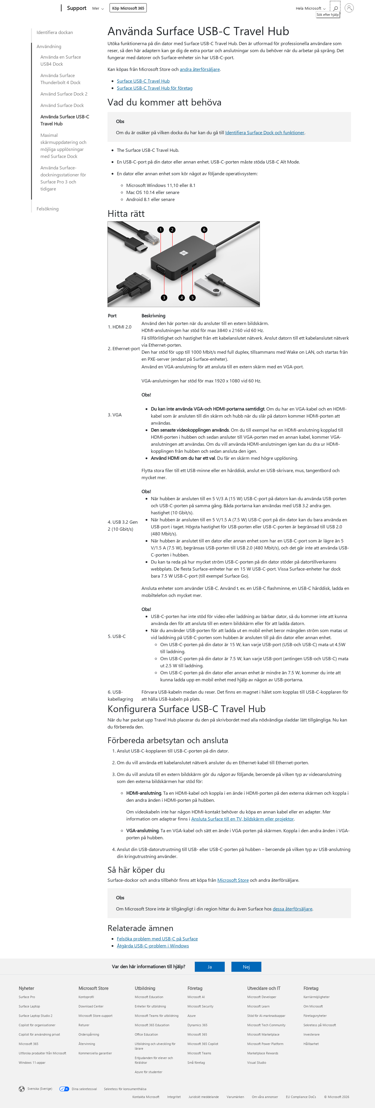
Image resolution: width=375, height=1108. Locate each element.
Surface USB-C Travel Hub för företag (154, 88)
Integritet (174, 1097)
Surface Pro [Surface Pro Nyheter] (27, 997)
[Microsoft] (39, 8)
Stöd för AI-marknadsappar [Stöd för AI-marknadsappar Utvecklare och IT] (266, 1015)
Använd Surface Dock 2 (64, 94)
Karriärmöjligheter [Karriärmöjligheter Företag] (317, 997)
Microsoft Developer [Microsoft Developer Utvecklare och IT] (261, 997)
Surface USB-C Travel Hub (143, 81)
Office (126, 8)
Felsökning (48, 208)
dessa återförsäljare (292, 909)
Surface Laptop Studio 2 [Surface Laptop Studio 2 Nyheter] (35, 1015)
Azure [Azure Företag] (192, 1015)
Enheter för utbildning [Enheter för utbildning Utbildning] (150, 1006)
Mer (194, 8)
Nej (246, 967)
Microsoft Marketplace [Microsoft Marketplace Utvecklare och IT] (263, 1034)
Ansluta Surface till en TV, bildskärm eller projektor (242, 819)
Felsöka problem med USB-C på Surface (157, 938)
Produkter (147, 8)
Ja (210, 967)
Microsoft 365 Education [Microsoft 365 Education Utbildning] (152, 1025)
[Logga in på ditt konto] (349, 8)
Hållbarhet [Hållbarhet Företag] (311, 1043)
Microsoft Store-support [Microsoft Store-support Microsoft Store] (95, 1015)
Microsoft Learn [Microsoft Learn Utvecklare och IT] (258, 1006)
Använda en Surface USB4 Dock (60, 60)
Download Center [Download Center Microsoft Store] (91, 1006)
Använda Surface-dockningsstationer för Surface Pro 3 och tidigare (63, 178)
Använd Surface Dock (62, 105)
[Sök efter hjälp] (335, 7)
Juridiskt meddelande (204, 1097)
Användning (49, 46)
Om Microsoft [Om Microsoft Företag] (313, 1006)
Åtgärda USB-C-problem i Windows (153, 945)
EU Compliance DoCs (301, 1097)
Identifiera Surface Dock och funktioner (264, 132)
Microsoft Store (233, 880)
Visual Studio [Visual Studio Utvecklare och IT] (256, 1062)
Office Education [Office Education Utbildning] (146, 1034)
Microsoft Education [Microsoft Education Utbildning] (149, 997)
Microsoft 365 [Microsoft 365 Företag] (197, 1034)
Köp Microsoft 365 (227, 8)
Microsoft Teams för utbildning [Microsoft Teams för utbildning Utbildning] (156, 1015)
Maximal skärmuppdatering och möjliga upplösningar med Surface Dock (63, 145)
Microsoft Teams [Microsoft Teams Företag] (199, 1053)
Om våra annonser (265, 1097)
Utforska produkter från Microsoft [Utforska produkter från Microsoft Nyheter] (42, 1053)
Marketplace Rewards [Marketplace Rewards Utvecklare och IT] (262, 1053)
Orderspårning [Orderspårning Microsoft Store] (89, 1034)
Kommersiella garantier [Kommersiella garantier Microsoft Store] (95, 1053)
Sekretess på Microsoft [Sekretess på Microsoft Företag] (320, 1025)
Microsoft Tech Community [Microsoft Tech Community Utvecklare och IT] (266, 1025)
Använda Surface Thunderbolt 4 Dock (60, 78)
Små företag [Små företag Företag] (196, 1062)
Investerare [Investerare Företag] (312, 1034)
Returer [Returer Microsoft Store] (84, 1025)
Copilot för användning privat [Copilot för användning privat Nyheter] (39, 1034)
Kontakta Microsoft (145, 1097)
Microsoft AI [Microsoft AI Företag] (196, 997)
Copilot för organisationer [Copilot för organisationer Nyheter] (37, 1025)
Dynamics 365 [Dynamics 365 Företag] (197, 1025)
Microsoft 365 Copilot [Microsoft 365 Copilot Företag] (203, 1043)
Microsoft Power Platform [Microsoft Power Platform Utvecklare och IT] (265, 1043)
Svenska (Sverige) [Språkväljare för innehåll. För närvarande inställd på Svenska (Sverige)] (40, 1088)
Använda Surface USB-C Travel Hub (64, 120)
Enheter (173, 8)
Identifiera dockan (55, 32)
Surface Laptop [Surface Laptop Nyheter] (29, 1006)
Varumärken (235, 1097)
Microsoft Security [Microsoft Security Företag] (200, 1006)
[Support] (76, 8)
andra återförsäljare (200, 69)
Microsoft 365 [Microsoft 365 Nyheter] (28, 1043)
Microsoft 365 (103, 8)
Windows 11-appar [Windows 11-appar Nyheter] (32, 1062)
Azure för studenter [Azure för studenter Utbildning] (148, 1072)
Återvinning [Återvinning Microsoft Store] (87, 1043)
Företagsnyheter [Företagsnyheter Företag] (315, 1015)
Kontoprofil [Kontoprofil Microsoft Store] (86, 997)
